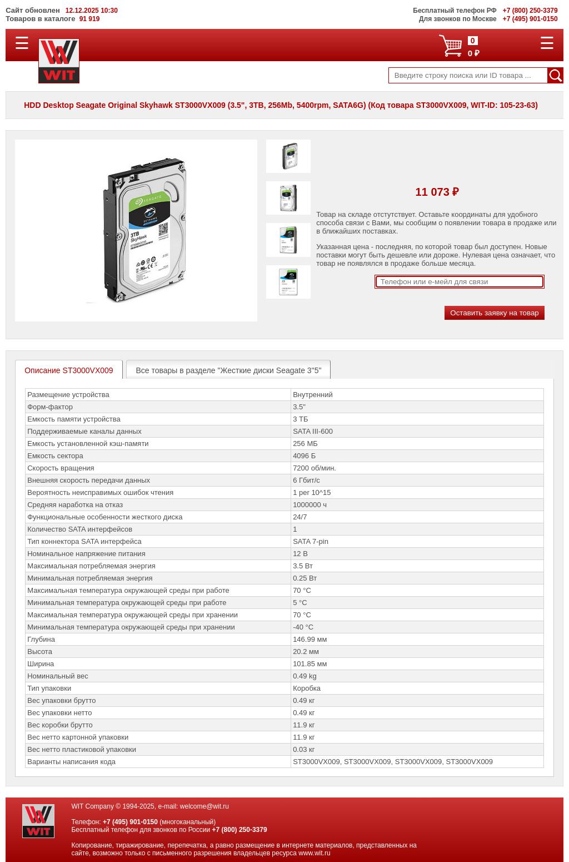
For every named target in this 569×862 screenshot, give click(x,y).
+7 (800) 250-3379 (239, 830)
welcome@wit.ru (204, 806)
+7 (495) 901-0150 (130, 822)
